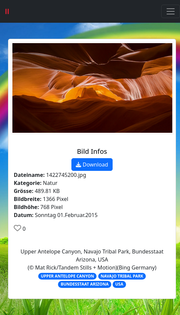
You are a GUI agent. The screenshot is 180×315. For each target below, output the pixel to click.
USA (119, 284)
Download (92, 164)
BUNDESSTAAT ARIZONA (85, 284)
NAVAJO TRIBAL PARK (122, 276)
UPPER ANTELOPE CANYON (67, 276)
